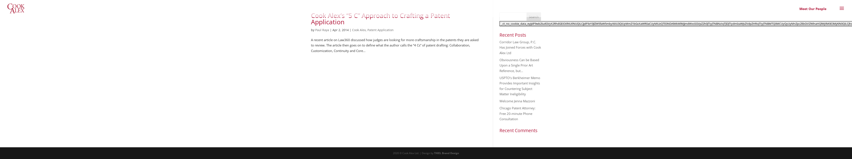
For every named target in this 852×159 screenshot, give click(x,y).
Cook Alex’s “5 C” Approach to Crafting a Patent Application (380, 18)
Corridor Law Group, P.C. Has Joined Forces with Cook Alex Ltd (520, 47)
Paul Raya (322, 30)
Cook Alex (359, 30)
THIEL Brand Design (446, 153)
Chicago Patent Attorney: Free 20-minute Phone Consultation (517, 113)
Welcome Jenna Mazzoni (517, 101)
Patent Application (380, 30)
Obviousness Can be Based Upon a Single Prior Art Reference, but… (519, 65)
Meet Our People (812, 9)
